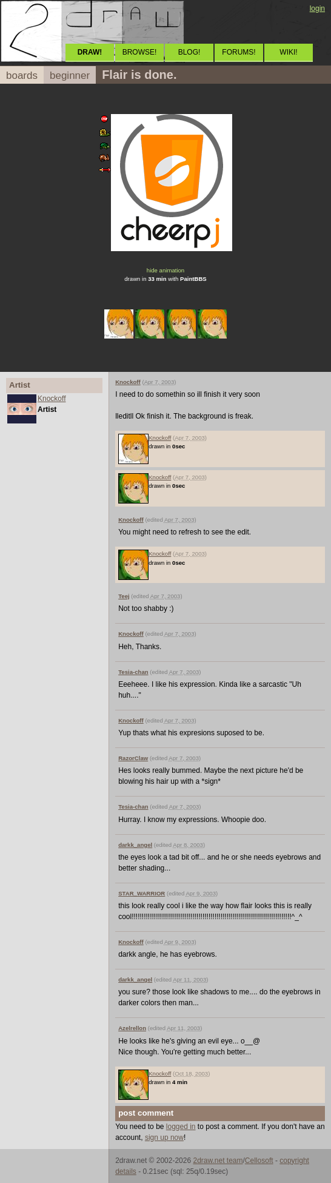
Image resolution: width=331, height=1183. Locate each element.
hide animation (165, 270)
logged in (181, 1126)
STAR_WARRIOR (141, 893)
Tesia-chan (133, 672)
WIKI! (288, 52)
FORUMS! (238, 52)
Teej (123, 596)
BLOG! (189, 52)
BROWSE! (139, 52)
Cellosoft (259, 1160)
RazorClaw (133, 758)
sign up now (164, 1137)
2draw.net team (217, 1160)
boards (22, 75)
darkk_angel (135, 844)
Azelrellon (132, 1028)
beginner (70, 75)
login (317, 8)
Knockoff (51, 398)
